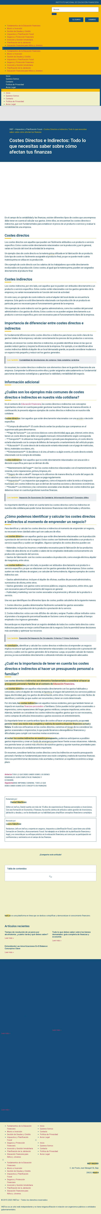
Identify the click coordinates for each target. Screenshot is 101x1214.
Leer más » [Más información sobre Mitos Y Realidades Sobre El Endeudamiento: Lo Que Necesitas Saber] (5, 1033)
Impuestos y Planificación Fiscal (20, 34)
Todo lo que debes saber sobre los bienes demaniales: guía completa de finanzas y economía (71, 934)
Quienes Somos (12, 79)
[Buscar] (54, 14)
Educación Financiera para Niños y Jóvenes (25, 45)
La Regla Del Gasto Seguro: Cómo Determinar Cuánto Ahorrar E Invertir (75, 1023)
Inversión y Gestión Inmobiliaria (20, 40)
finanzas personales (33, 706)
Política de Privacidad (15, 84)
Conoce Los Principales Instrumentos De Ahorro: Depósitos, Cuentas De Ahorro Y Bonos (25, 1101)
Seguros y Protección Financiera (20, 37)
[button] (50, 48)
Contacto (9, 82)
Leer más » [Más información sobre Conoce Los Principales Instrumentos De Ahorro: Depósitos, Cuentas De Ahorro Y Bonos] (5, 1110)
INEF (11, 129)
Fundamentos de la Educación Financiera (23, 26)
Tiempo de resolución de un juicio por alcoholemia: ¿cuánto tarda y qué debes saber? (26, 933)
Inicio (8, 76)
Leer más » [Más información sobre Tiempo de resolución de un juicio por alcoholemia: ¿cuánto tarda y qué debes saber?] (9, 938)
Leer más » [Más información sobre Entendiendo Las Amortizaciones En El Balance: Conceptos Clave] (9, 952)
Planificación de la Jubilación (19, 42)
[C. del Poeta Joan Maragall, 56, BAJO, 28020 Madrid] (83, 1142)
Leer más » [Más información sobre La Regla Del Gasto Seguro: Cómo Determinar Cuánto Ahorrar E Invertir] (56, 1030)
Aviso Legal (11, 87)
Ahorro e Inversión (14, 28)
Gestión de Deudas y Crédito (19, 31)
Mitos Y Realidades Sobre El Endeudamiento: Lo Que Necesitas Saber (23, 1025)
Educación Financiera (31, 404)
